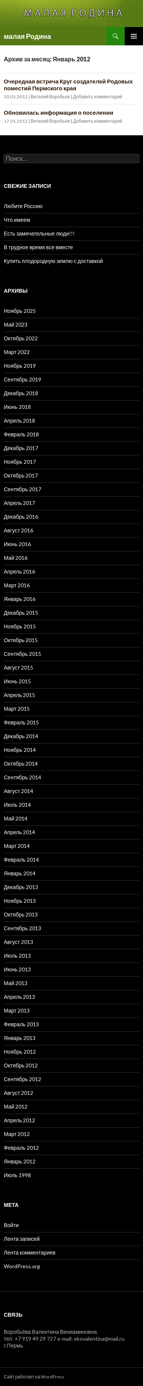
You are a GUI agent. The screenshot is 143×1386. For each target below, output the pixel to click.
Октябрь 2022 (21, 338)
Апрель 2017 (19, 503)
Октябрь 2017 (21, 475)
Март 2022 (17, 352)
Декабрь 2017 (21, 448)
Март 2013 (17, 1010)
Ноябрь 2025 (20, 311)
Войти (11, 1225)
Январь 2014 (19, 873)
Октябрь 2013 (21, 914)
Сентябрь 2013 (22, 928)
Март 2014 (17, 846)
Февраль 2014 (21, 859)
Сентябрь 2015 (22, 654)
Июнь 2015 (17, 681)
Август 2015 (18, 667)
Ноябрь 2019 (20, 365)
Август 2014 (18, 791)
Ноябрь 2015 (20, 626)
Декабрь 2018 (21, 393)
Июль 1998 (17, 1175)
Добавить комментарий (97, 96)
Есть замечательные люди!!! (39, 233)
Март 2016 (17, 585)
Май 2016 (15, 557)
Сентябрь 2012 (22, 1079)
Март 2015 (17, 708)
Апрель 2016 (19, 571)
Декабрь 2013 (21, 887)
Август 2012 (18, 1093)
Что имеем (17, 219)
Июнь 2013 (17, 969)
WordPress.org (22, 1266)
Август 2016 (18, 530)
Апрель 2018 (19, 420)
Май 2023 (15, 324)
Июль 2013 (17, 955)
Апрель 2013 (19, 996)
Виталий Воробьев (50, 96)
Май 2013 (15, 983)
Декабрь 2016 (21, 516)
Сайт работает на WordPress (34, 1377)
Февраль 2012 (21, 1147)
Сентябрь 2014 (22, 777)
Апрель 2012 (19, 1120)
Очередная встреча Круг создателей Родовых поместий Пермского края (68, 84)
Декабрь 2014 (21, 736)
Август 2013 (18, 942)
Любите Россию (23, 206)
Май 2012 (15, 1106)
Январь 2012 (19, 1161)
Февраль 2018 (21, 434)
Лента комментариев (29, 1252)
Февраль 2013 (21, 1024)
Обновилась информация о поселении (58, 112)
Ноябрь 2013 (20, 900)
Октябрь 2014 (21, 763)
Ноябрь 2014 (20, 750)
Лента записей (22, 1238)
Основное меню (134, 36)
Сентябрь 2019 (22, 379)
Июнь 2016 (17, 544)
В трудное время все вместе (38, 247)
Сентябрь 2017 (22, 489)
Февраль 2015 (21, 722)
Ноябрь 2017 (20, 461)
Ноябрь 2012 (20, 1051)
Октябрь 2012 (21, 1065)
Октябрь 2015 (21, 640)
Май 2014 (15, 818)
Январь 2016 (19, 599)
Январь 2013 (19, 1038)
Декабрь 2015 (21, 612)
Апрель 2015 (19, 695)
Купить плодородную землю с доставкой (53, 261)
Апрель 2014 (19, 832)
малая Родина (27, 36)
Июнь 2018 (17, 407)
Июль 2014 (17, 804)
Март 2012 (17, 1134)
